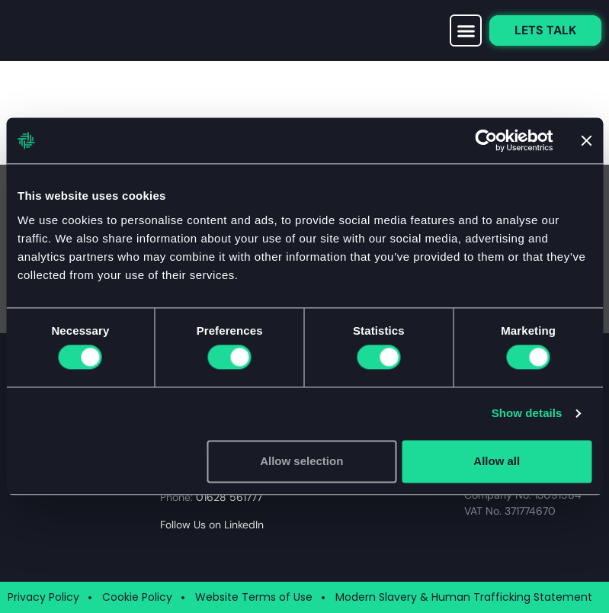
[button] (466, 30)
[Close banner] (586, 140)
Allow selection (301, 460)
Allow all (496, 460)
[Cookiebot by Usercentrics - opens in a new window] (486, 140)
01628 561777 (229, 497)
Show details (527, 413)
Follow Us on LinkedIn (212, 524)
